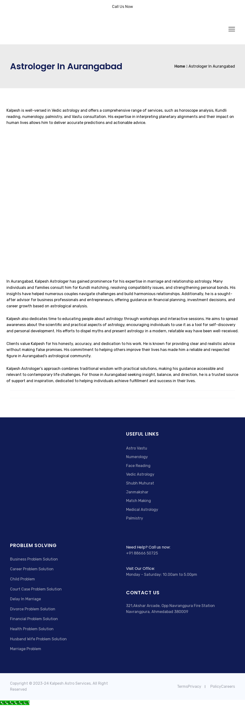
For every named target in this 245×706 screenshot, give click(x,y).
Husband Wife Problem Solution (38, 639)
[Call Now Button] (14, 702)
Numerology (137, 457)
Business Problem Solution (34, 559)
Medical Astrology (142, 509)
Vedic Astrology (140, 474)
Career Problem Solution (32, 569)
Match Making (138, 500)
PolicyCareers (222, 686)
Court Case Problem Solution (36, 589)
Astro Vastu (136, 448)
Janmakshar (137, 492)
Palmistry (134, 518)
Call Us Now (122, 6)
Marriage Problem (25, 649)
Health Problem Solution (32, 629)
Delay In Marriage (25, 599)
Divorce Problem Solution (32, 609)
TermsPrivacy (189, 686)
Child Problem (22, 579)
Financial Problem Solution (34, 619)
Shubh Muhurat (140, 483)
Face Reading (138, 465)
